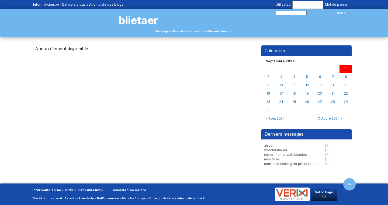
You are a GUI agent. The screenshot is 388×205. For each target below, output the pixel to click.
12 (307, 85)
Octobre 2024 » (330, 118)
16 (268, 93)
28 (333, 102)
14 (333, 85)
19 (307, 93)
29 (346, 102)
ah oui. (269, 145)
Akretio (93, 190)
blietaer (138, 20)
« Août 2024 (275, 118)
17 (281, 93)
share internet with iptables (285, 155)
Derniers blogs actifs (78, 4)
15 (346, 85)
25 (294, 102)
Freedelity (86, 198)
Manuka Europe (134, 198)
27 (320, 102)
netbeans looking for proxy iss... (289, 164)
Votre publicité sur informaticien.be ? (176, 198)
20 (320, 93)
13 (320, 85)
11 (294, 85)
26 (307, 102)
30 (268, 110)
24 (281, 102)
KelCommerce (108, 198)
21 (333, 93)
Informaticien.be (46, 4)
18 (294, 93)
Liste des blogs (111, 4)
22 (346, 93)
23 (268, 102)
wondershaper (275, 150)
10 (281, 85)
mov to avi (272, 159)
